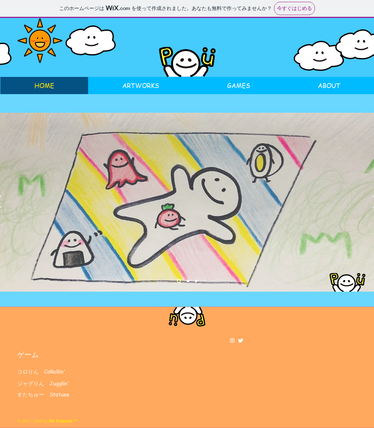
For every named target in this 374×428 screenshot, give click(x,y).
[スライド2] (188, 281)
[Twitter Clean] (241, 340)
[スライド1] (179, 281)
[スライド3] (196, 281)
